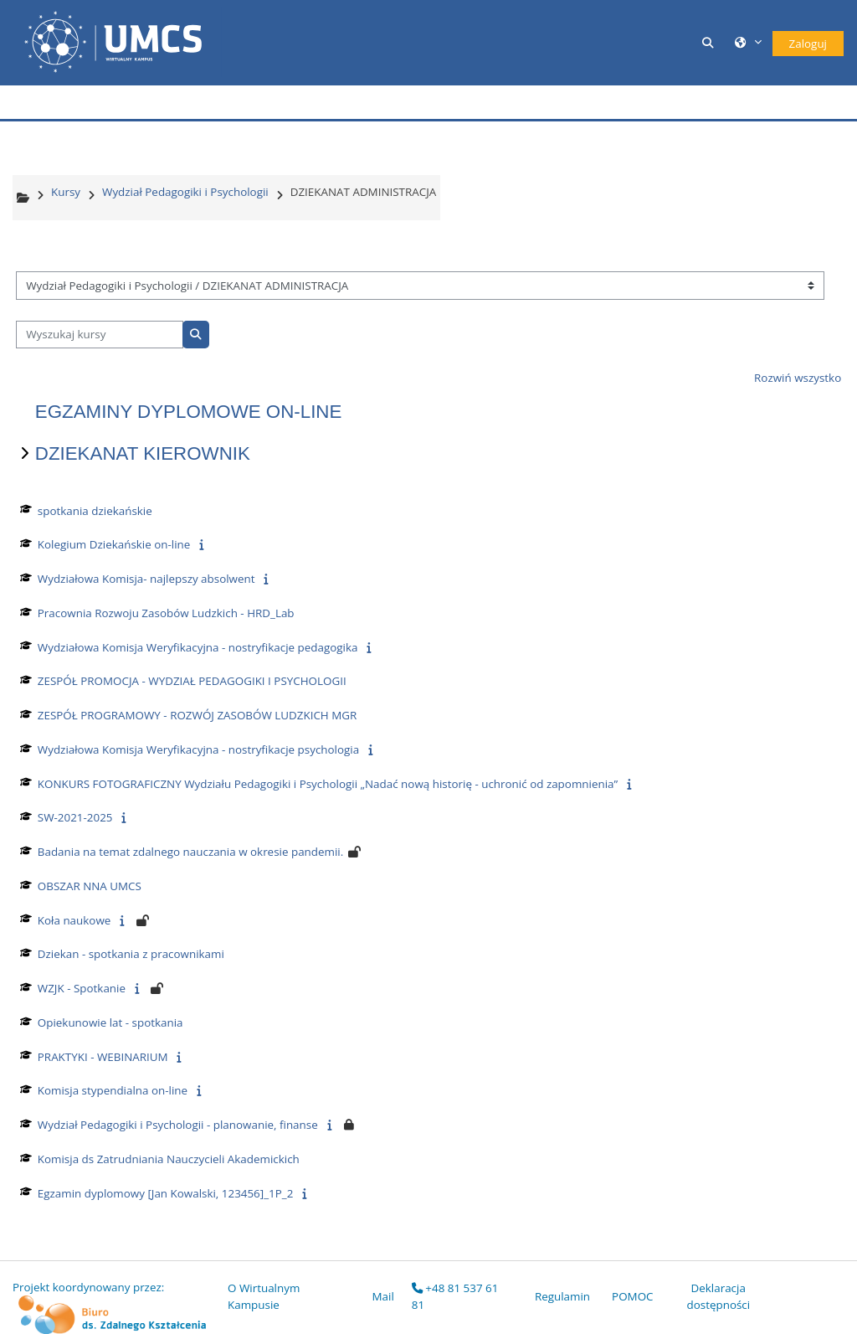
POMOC (632, 1296)
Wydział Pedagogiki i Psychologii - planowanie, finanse (178, 1124)
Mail (383, 1296)
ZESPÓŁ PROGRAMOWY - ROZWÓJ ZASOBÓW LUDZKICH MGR (197, 715)
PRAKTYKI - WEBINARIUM (103, 1056)
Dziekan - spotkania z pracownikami (131, 953)
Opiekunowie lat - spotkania (110, 1022)
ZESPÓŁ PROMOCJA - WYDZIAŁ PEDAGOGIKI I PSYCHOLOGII (192, 680)
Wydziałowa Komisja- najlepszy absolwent (146, 578)
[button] (710, 42)
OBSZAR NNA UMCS (89, 886)
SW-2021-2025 (75, 817)
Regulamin (562, 1296)
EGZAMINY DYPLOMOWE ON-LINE (188, 411)
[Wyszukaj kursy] (99, 335)
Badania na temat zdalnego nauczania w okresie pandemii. (190, 851)
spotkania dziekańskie (95, 510)
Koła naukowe (74, 920)
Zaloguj (808, 43)
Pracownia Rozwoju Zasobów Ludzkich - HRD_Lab (166, 613)
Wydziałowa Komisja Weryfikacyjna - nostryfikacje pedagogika (198, 647)
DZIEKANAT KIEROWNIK (142, 453)
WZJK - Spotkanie (82, 988)
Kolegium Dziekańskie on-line (114, 544)
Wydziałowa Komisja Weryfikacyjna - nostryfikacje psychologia (198, 749)
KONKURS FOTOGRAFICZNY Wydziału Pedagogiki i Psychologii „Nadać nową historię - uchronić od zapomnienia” (328, 783)
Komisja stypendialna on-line (112, 1090)
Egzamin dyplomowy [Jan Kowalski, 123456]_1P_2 (166, 1193)
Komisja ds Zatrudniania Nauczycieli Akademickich (169, 1159)
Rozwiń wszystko (797, 377)
